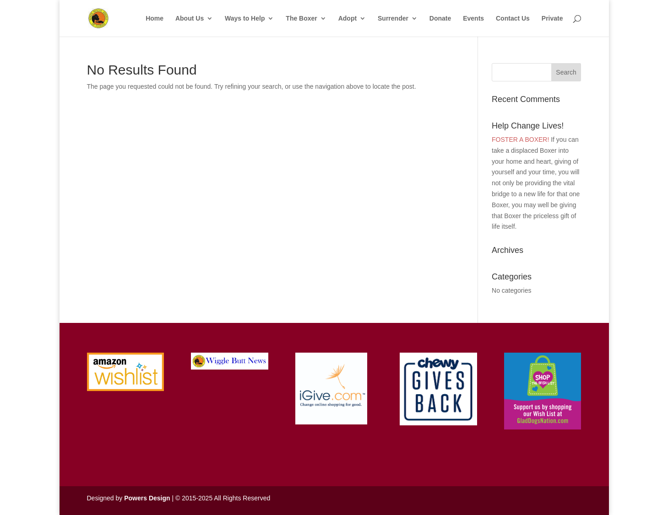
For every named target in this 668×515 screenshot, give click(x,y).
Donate (440, 18)
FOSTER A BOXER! (520, 139)
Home (154, 18)
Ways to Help (245, 18)
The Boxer (301, 18)
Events (473, 18)
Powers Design (147, 498)
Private (552, 18)
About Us (189, 18)
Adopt (347, 18)
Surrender (393, 18)
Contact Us (513, 18)
